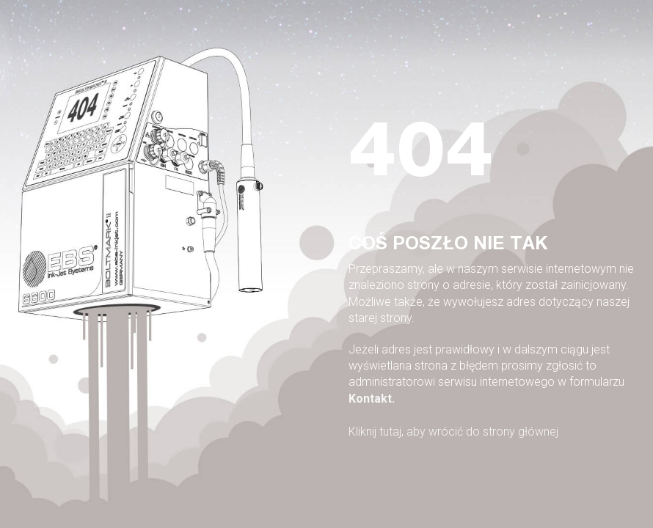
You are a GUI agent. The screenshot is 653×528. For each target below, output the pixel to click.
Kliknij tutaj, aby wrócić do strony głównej (453, 432)
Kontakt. (372, 399)
